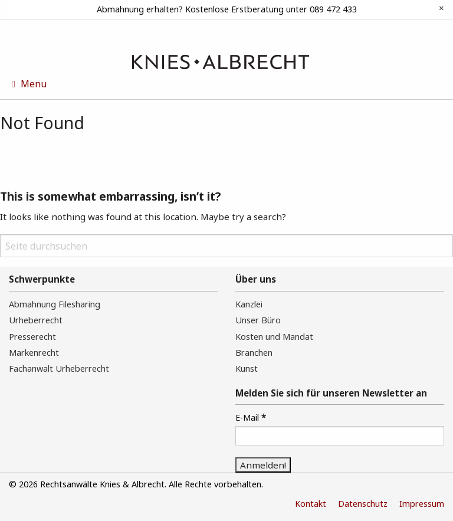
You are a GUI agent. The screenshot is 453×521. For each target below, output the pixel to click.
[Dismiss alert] (441, 8)
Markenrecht (34, 352)
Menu (29, 83)
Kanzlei (248, 304)
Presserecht (32, 336)
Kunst (246, 368)
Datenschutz (363, 503)
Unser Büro (258, 320)
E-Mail (250, 417)
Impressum (421, 503)
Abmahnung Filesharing (54, 304)
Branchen (254, 352)
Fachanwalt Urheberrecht (59, 368)
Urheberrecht (36, 320)
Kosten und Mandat (274, 336)
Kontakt (310, 503)
